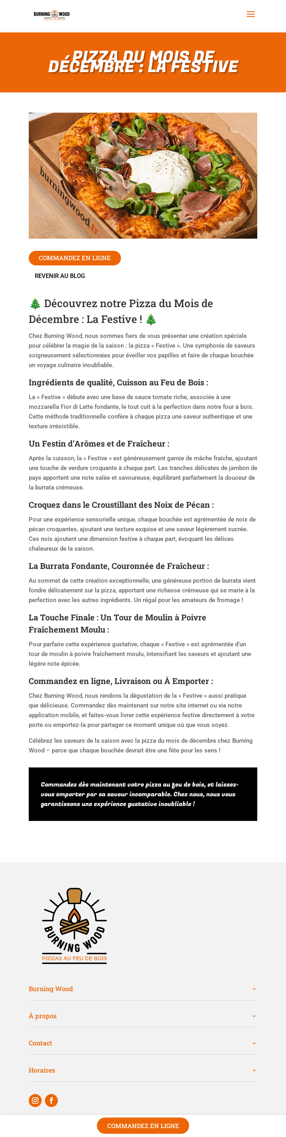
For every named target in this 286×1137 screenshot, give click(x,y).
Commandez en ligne (143, 1126)
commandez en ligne (75, 258)
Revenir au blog (60, 276)
